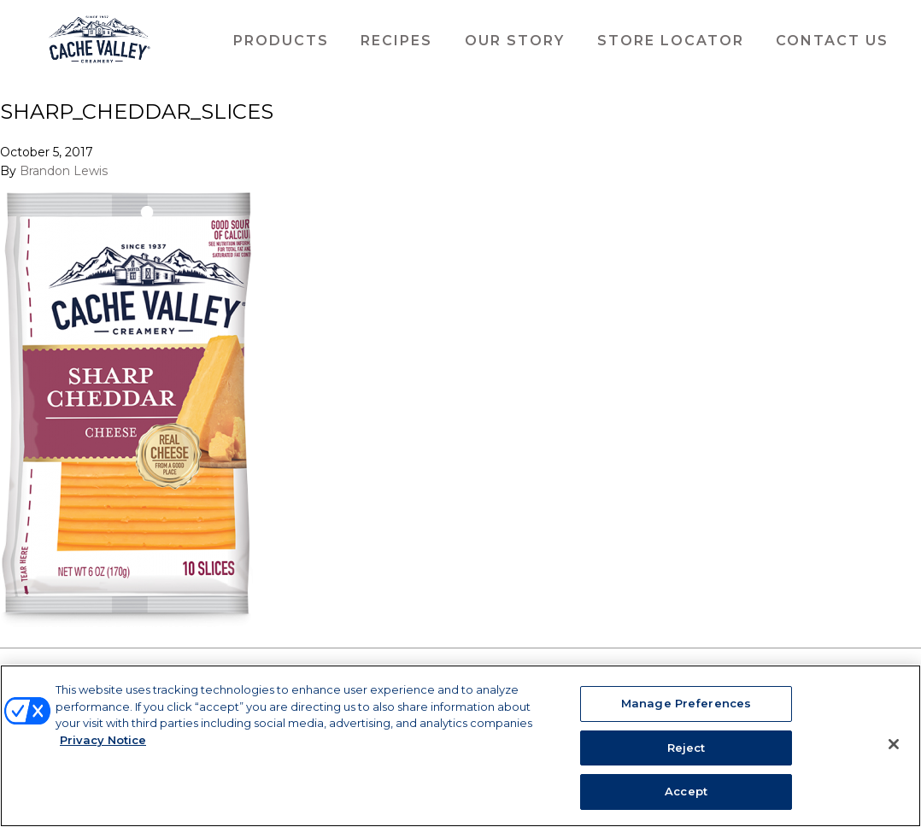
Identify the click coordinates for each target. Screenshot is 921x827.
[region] (460, 746)
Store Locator (670, 40)
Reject (686, 747)
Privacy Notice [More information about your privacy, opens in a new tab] (103, 740)
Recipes (396, 40)
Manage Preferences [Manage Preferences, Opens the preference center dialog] (686, 703)
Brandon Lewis (64, 170)
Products (281, 40)
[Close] (893, 744)
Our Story (515, 40)
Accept (686, 791)
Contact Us (832, 40)
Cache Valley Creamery (99, 41)
